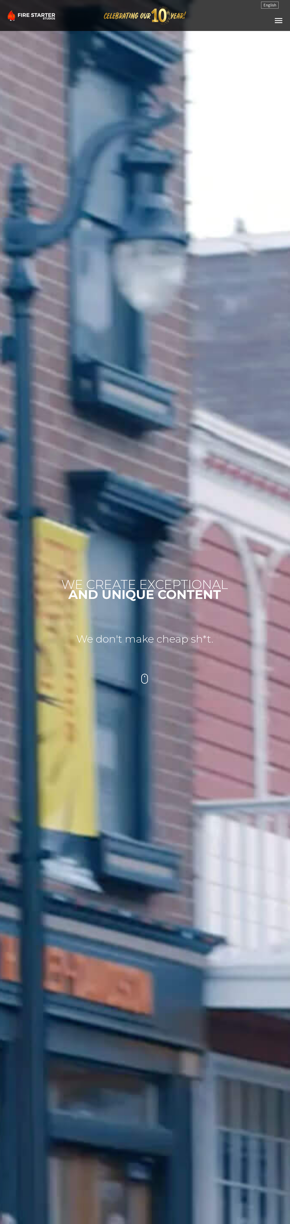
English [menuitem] (269, 4)
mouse (145, 679)
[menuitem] (270, 5)
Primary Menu (278, 20)
